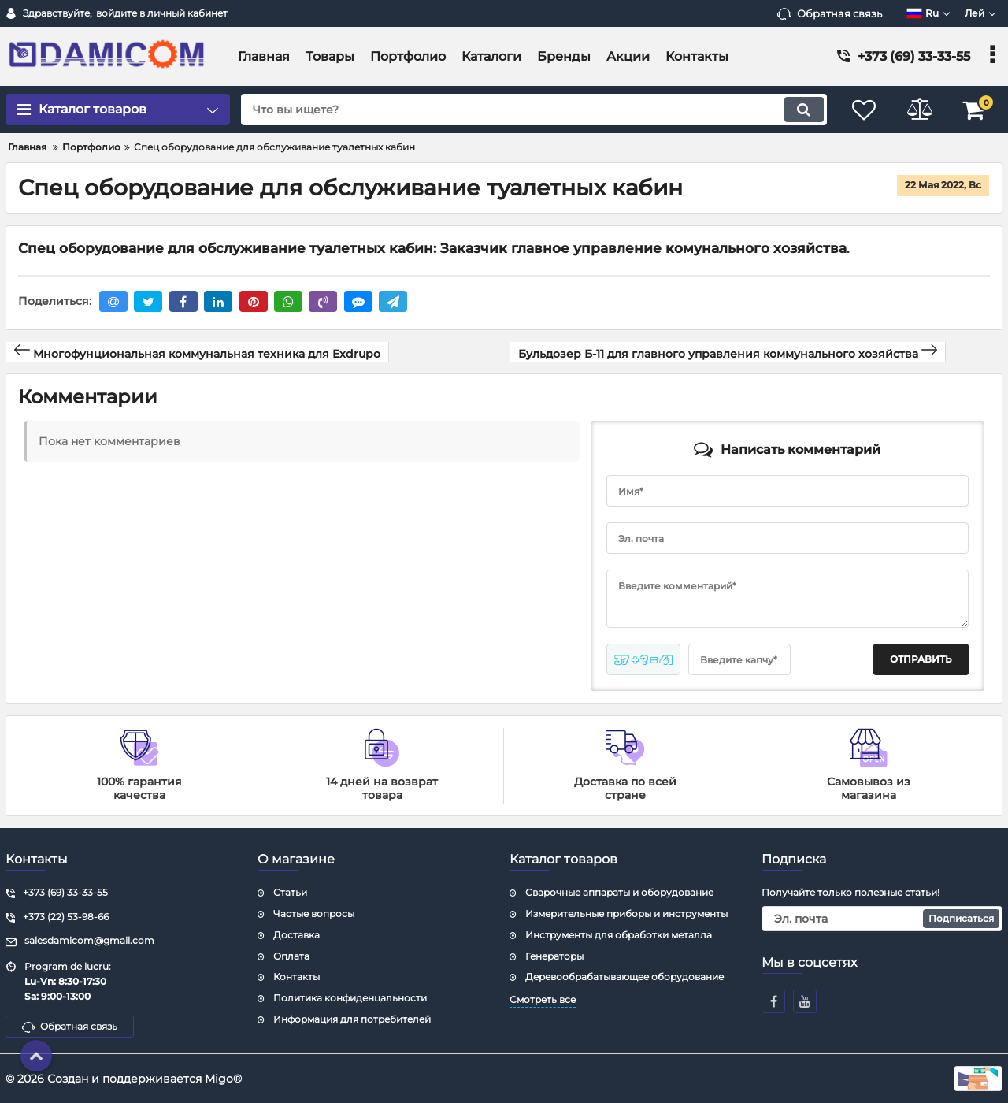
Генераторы (554, 956)
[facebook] (773, 1001)
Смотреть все (543, 999)
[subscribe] (882, 918)
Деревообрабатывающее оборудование (624, 976)
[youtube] (805, 1001)
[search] (533, 109)
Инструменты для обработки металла (618, 935)
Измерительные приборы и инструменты (626, 913)
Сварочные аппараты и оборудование (619, 892)
